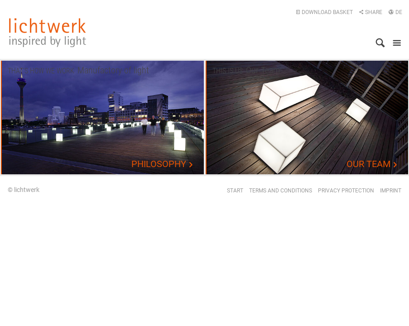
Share (370, 12)
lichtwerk (47, 32)
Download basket (324, 12)
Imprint (390, 190)
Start (235, 190)
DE (395, 12)
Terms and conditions (280, 190)
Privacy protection (346, 190)
